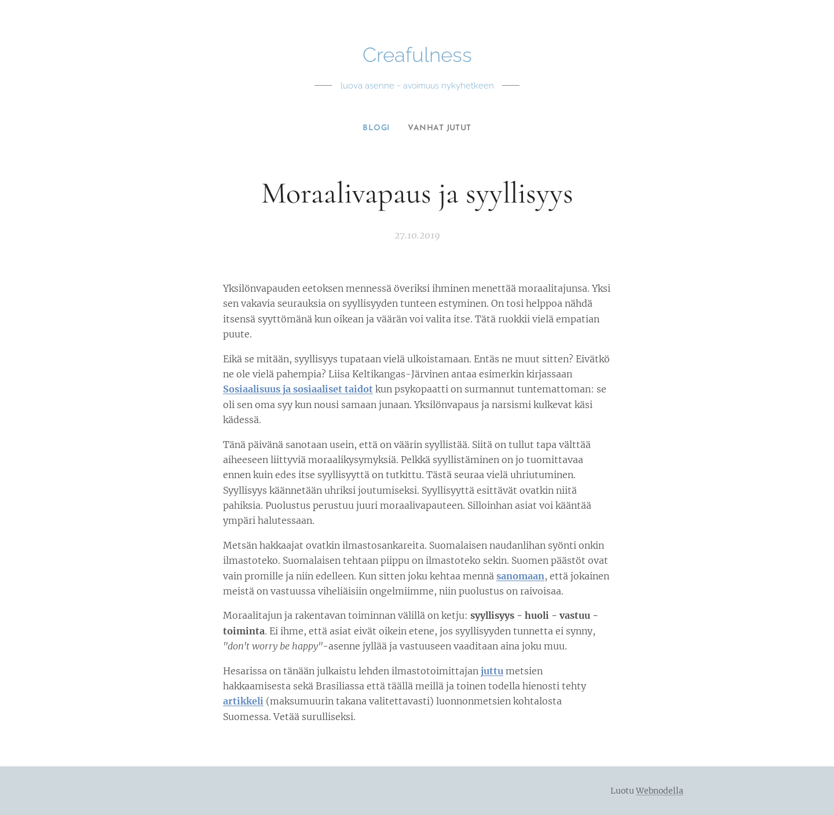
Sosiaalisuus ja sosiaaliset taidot (298, 389)
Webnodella (659, 790)
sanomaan (520, 576)
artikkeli (243, 701)
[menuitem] (375, 128)
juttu (492, 671)
